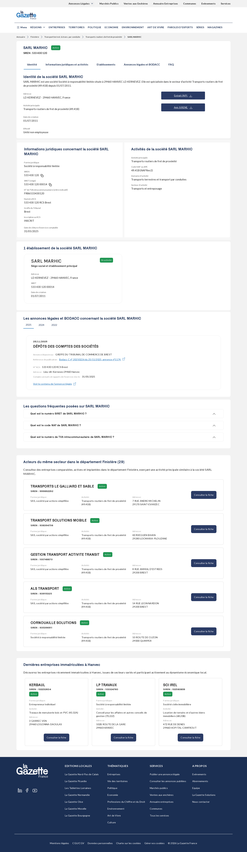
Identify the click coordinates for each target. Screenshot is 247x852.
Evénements (208, 3)
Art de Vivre (155, 27)
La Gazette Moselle (75, 808)
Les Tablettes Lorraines (78, 788)
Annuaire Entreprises (165, 3)
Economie (111, 27)
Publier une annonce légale (165, 774)
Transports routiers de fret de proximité (104, 37)
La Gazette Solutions (204, 794)
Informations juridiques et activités (67, 64)
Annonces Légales (79, 3)
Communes (189, 3)
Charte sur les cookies (128, 843)
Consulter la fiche (204, 494)
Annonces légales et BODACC (142, 64)
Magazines (215, 27)
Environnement (133, 27)
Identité (32, 64)
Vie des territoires (117, 781)
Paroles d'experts (180, 27)
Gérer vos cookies (154, 843)
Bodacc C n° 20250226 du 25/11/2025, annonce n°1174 (92, 359)
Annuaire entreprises (161, 801)
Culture (111, 822)
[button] (21, 27)
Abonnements (200, 781)
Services (226, 3)
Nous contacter (201, 801)
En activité (107, 260)
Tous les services (159, 815)
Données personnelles (100, 843)
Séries (200, 27)
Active (56, 48)
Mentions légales (59, 843)
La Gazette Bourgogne (77, 815)
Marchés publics (159, 788)
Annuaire (20, 37)
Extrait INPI (183, 95)
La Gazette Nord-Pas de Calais (82, 774)
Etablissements (106, 64)
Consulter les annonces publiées (168, 781)
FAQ (171, 64)
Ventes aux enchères (161, 794)
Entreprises (57, 27)
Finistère (35, 37)
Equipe (196, 788)
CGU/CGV (78, 843)
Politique (94, 27)
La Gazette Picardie (76, 781)
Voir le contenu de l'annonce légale (54, 384)
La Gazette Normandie (77, 794)
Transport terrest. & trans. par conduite (62, 37)
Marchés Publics (109, 3)
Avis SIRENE (183, 107)
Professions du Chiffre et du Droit (126, 801)
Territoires (76, 27)
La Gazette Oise (74, 801)
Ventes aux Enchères (136, 3)
